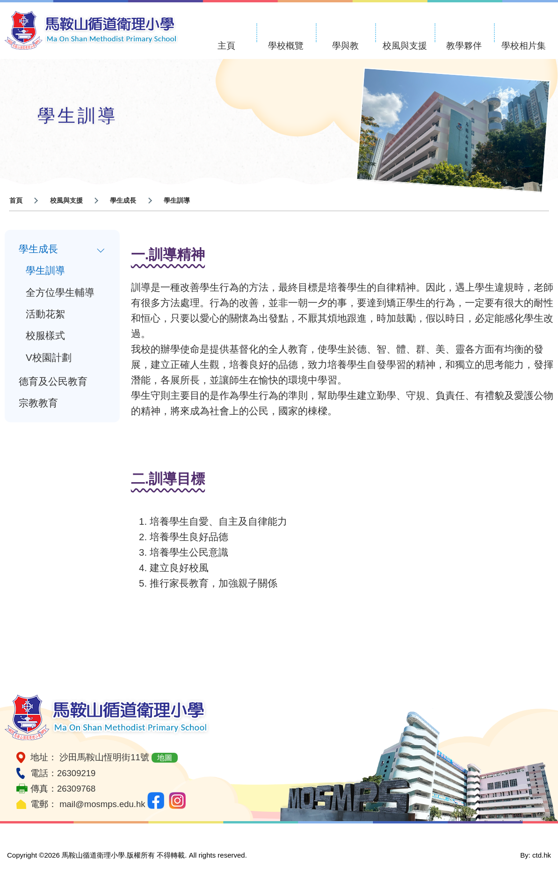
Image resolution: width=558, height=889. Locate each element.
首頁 (15, 200)
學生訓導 (45, 271)
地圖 (164, 758)
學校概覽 (286, 46)
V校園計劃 (49, 361)
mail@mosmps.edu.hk (102, 804)
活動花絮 (45, 316)
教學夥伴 (464, 46)
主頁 (226, 46)
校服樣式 (45, 339)
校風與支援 (405, 46)
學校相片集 (523, 46)
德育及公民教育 (53, 386)
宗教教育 (38, 408)
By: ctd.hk (535, 855)
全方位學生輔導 (60, 294)
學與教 (345, 46)
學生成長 (38, 249)
